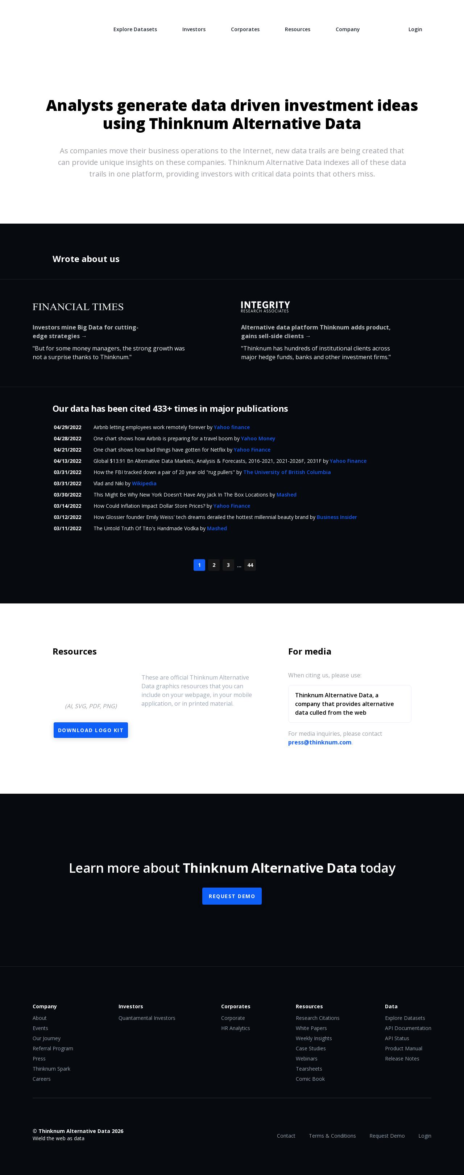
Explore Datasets (135, 29)
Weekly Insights (314, 1038)
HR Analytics (235, 1028)
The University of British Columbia (287, 472)
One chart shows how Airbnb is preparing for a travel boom (163, 438)
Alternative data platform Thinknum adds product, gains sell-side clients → (316, 331)
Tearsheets (309, 1068)
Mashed (287, 494)
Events (40, 1028)
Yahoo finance (232, 427)
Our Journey (47, 1038)
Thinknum (60, 28)
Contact (286, 1135)
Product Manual (403, 1048)
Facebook (37, 1116)
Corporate (233, 1017)
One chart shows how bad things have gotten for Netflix (159, 449)
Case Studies (311, 1048)
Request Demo (232, 896)
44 (250, 564)
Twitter (51, 1116)
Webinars (307, 1058)
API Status (397, 1038)
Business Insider (337, 517)
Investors (194, 29)
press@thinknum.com (320, 742)
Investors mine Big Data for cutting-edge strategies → (85, 331)
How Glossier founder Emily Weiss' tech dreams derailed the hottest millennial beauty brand (201, 517)
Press (39, 1058)
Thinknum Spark (51, 1068)
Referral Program (53, 1048)
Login (415, 29)
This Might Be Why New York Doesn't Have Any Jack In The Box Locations (181, 494)
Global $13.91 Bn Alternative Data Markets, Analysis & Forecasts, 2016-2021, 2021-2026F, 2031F (208, 460)
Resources (297, 29)
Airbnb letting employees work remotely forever (150, 427)
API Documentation (408, 1028)
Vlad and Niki (109, 483)
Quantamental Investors (147, 1017)
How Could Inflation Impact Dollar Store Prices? (149, 505)
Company (348, 29)
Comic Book (310, 1078)
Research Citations (318, 1017)
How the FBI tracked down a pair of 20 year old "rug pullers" (164, 472)
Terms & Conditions (332, 1135)
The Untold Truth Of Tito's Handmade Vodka (146, 528)
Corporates (245, 29)
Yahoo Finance (252, 449)
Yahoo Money (258, 438)
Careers (42, 1078)
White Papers (311, 1028)
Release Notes (402, 1058)
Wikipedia (144, 483)
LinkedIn (66, 1116)
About (40, 1017)
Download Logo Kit (91, 730)
